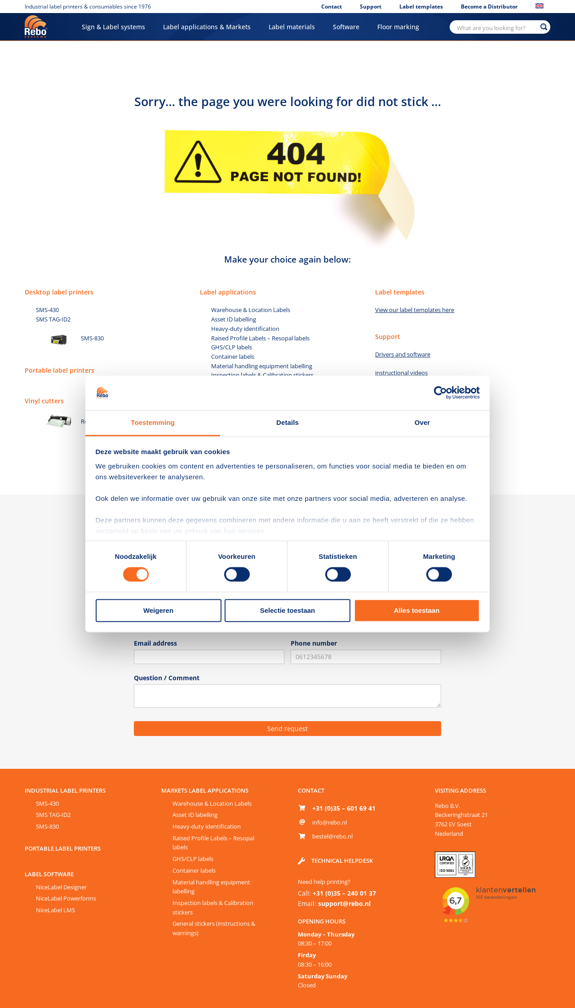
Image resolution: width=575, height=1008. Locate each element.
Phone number (314, 643)
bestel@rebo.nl (332, 836)
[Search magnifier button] (543, 26)
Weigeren (158, 610)
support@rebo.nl (344, 903)
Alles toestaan (417, 610)
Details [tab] (287, 422)
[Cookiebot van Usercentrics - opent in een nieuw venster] (440, 393)
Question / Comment (166, 677)
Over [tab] (422, 422)
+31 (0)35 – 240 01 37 (344, 893)
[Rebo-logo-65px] (36, 18)
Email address (155, 643)
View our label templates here (414, 310)
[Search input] (496, 27)
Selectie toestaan (287, 610)
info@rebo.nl (329, 822)
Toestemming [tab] (153, 422)
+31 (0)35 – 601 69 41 (344, 808)
